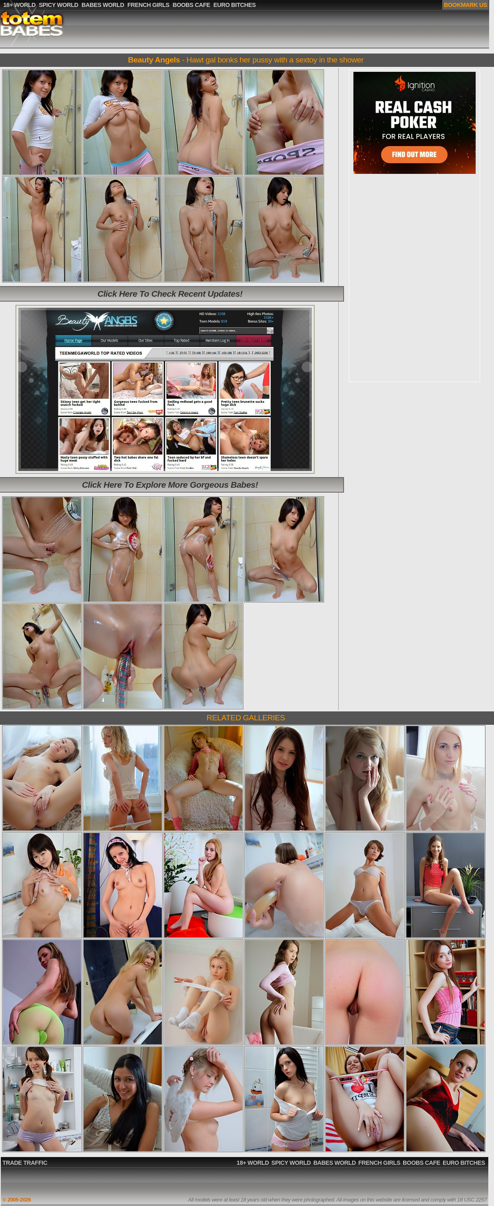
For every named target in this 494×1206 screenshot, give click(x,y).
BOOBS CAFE (421, 1162)
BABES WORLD (334, 1162)
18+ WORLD (253, 1162)
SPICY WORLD (291, 1162)
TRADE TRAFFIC (24, 1162)
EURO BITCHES (464, 1162)
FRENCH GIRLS (379, 1162)
